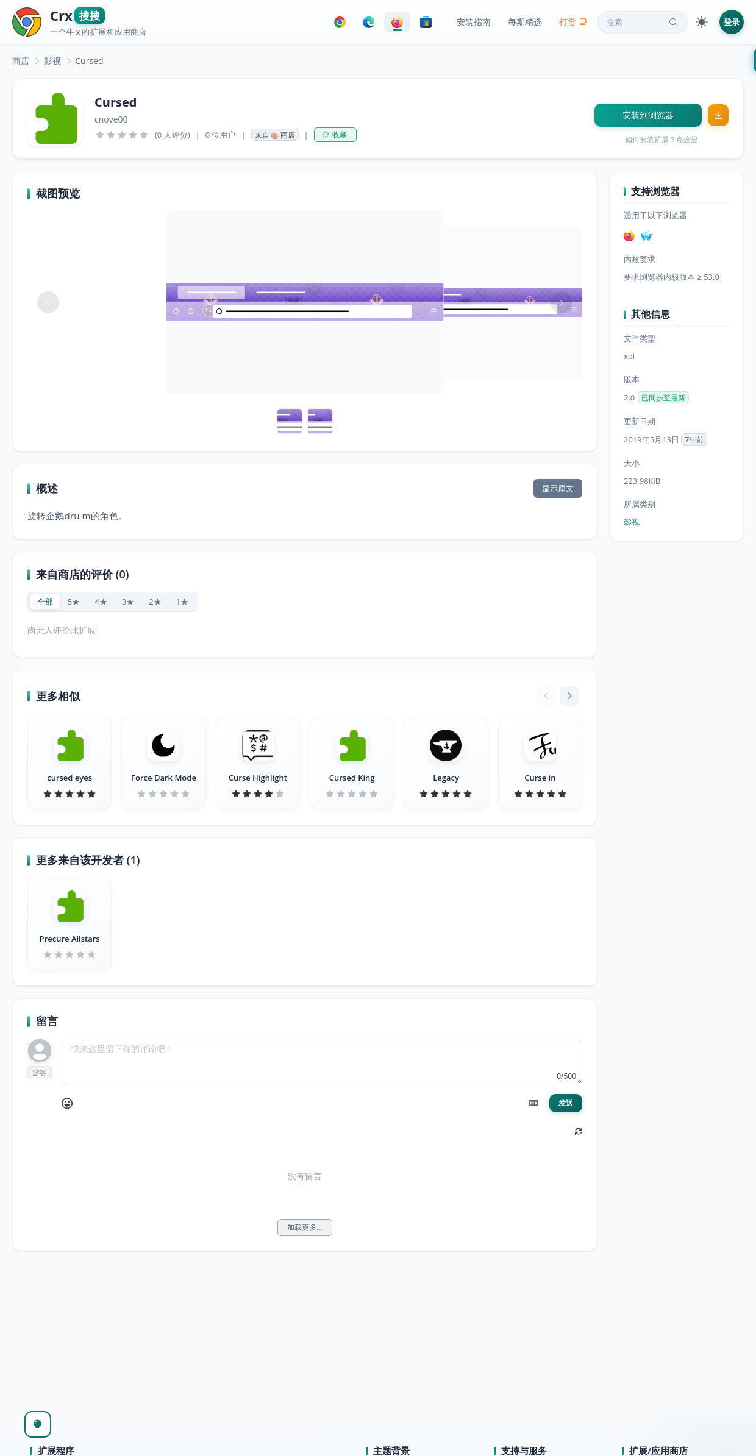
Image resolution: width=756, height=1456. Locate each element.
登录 (732, 21)
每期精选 (525, 21)
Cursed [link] (89, 60)
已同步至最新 (663, 397)
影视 (52, 60)
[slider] (121, 135)
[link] (20, 60)
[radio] (45, 601)
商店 (20, 60)
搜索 (643, 22)
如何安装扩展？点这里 (661, 139)
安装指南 (474, 21)
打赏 (573, 21)
